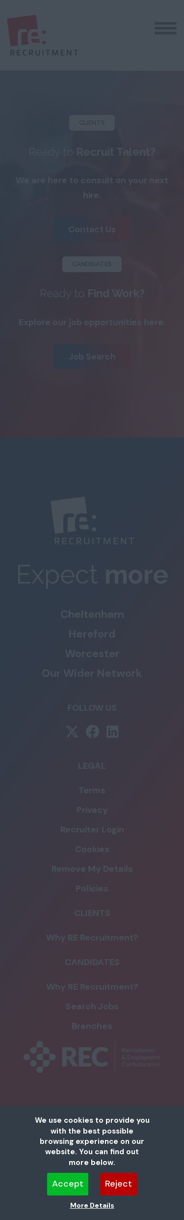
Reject (118, 1184)
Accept (67, 1184)
